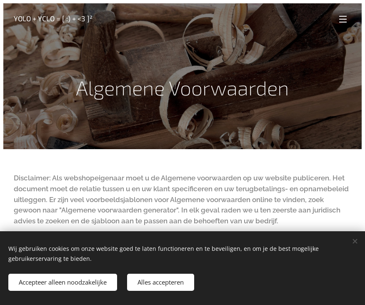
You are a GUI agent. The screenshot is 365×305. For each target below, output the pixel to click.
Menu (343, 19)
